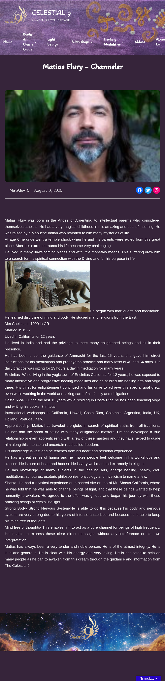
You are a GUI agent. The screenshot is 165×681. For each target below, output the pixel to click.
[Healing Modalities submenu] (123, 42)
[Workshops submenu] (91, 42)
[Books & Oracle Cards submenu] (35, 42)
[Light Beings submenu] (60, 42)
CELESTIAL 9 (51, 12)
